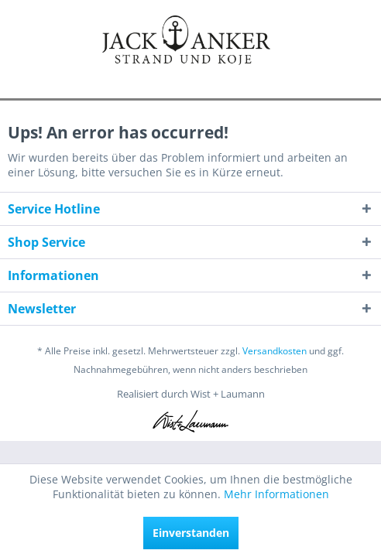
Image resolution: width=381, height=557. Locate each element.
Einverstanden (191, 532)
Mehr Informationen (276, 494)
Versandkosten (274, 350)
